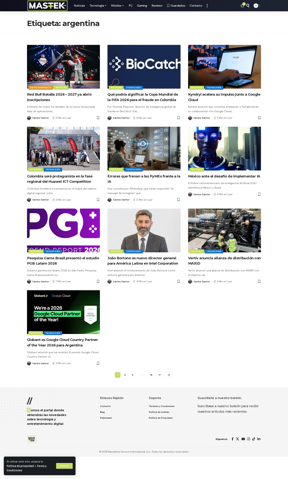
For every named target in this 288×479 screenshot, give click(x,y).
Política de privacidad (21, 465)
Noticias (61, 87)
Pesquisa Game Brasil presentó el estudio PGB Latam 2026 (62, 271)
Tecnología (134, 87)
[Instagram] (248, 461)
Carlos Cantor (41, 118)
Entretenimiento (41, 87)
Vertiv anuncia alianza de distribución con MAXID (215, 271)
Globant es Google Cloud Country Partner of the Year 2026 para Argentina (63, 361)
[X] (237, 461)
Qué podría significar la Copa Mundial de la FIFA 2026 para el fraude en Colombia (140, 99)
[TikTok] (253, 461)
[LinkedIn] (258, 461)
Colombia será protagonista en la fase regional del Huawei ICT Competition (62, 187)
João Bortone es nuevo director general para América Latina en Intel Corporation (141, 274)
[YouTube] (243, 461)
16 (151, 396)
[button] (64, 466)
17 (160, 396)
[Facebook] (233, 461)
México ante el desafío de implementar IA (215, 184)
